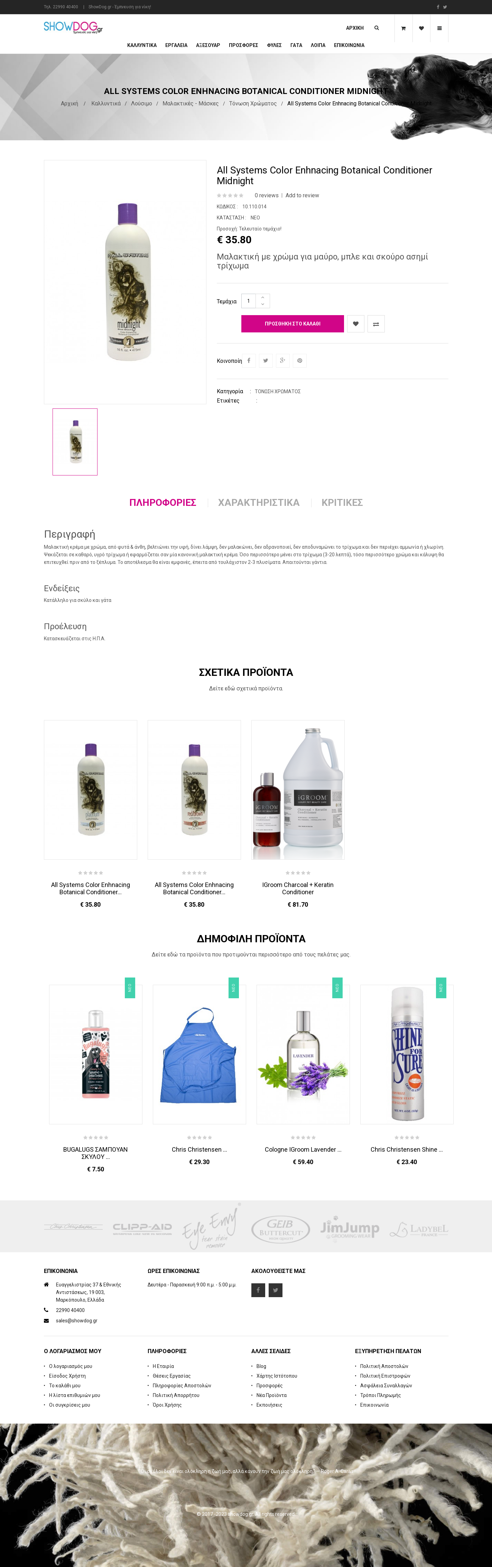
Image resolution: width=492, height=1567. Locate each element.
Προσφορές (270, 1385)
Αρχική (355, 28)
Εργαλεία (176, 45)
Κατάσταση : (231, 217)
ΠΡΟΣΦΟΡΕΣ (243, 45)
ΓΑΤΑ (296, 45)
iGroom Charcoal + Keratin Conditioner (298, 888)
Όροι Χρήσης (167, 1405)
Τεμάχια (226, 301)
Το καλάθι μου (65, 1385)
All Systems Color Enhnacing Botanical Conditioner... (90, 888)
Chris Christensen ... (199, 1149)
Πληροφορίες (162, 502)
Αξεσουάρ (208, 45)
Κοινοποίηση (229, 361)
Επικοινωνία (349, 45)
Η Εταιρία (163, 1366)
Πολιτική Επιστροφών (385, 1376)
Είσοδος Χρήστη (67, 1376)
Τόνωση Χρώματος (253, 103)
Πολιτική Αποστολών (384, 1366)
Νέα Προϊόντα (272, 1395)
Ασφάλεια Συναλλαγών (386, 1385)
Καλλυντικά (142, 45)
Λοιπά (318, 45)
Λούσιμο (141, 103)
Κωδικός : (227, 206)
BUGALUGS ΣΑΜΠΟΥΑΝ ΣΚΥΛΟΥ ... (95, 1153)
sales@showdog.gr (77, 1320)
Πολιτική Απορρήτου (176, 1395)
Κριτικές (342, 502)
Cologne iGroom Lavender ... (303, 1149)
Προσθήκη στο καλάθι (293, 324)
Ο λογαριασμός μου (70, 1366)
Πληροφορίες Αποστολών (182, 1385)
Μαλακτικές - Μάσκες (191, 103)
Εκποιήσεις (269, 1405)
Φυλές (274, 45)
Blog (261, 1366)
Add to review (302, 195)
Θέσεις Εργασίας (172, 1376)
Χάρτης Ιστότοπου (277, 1376)
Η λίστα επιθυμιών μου (74, 1395)
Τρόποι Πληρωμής (380, 1395)
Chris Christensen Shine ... (407, 1149)
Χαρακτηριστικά (259, 502)
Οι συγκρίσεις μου (69, 1405)
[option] (75, 441)
